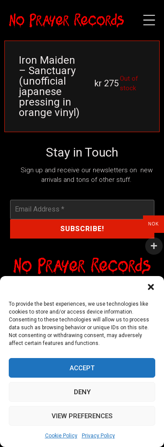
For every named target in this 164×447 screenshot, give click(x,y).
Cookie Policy (61, 436)
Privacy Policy (98, 436)
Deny (82, 392)
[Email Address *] (82, 209)
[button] (151, 287)
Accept (82, 368)
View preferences (82, 416)
